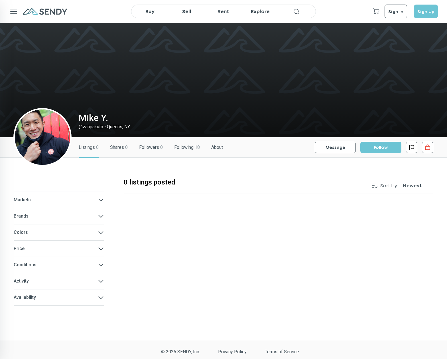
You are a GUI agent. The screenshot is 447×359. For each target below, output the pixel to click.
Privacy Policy (232, 351)
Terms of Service (282, 351)
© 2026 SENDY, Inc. (180, 351)
